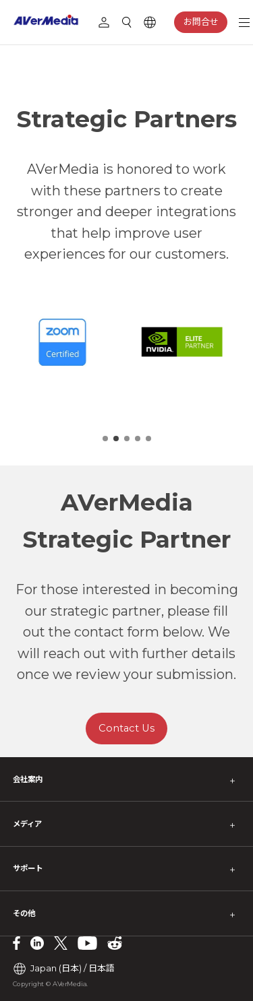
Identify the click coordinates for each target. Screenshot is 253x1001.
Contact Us (126, 728)
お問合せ (201, 21)
